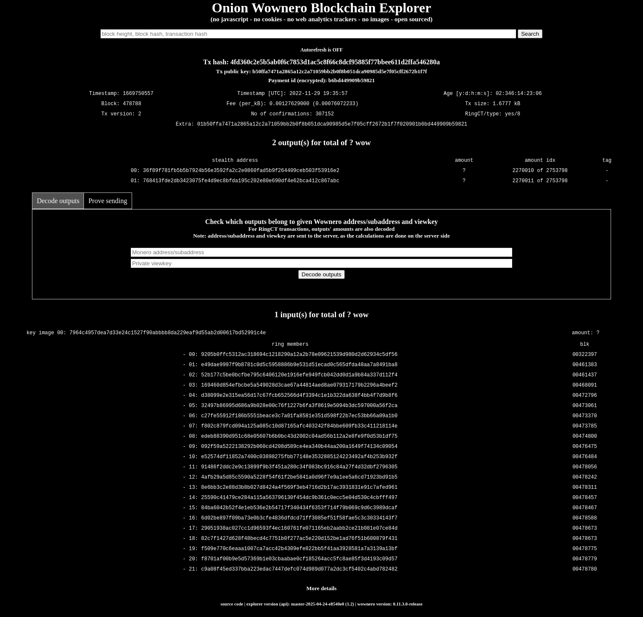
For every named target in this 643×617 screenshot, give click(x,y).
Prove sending (107, 200)
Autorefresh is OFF (321, 50)
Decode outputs (58, 200)
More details (321, 588)
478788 (132, 104)
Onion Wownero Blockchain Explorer (321, 7)
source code (232, 603)
